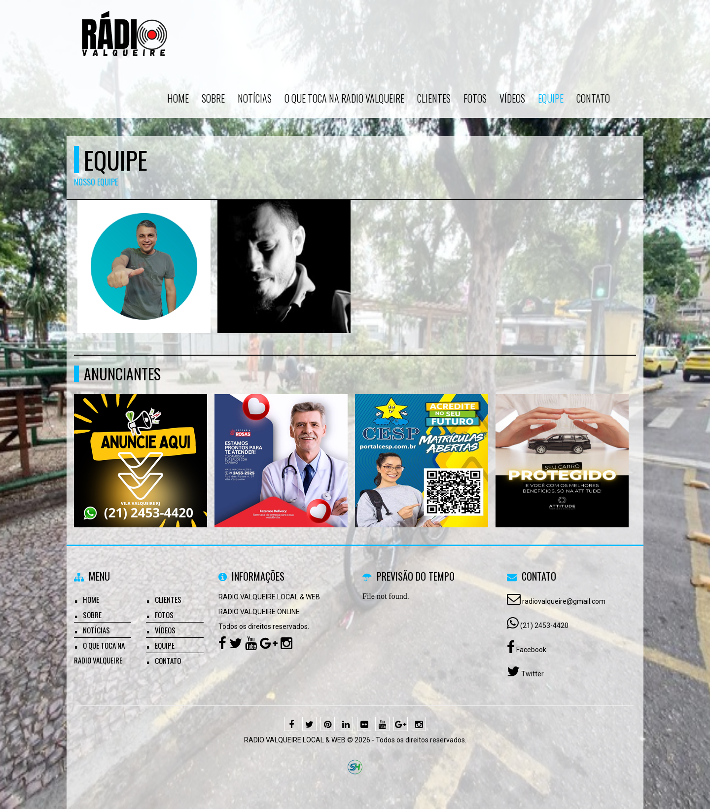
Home (178, 98)
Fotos (475, 98)
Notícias (255, 98)
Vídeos (512, 98)
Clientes (434, 98)
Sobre (213, 98)
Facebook (530, 650)
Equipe (551, 98)
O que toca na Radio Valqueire (344, 98)
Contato (593, 98)
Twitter (532, 674)
